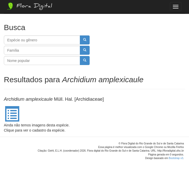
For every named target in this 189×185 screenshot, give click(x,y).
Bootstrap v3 (176, 158)
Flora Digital (29, 6)
